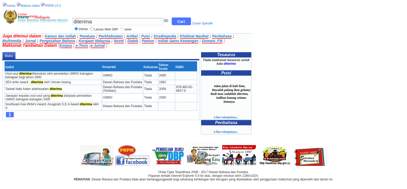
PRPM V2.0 (53, 6)
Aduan (11, 6)
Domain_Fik (212, 41)
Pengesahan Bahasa (57, 41)
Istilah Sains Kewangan (178, 41)
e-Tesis (81, 45)
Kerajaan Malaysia (94, 41)
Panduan (87, 36)
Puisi (145, 36)
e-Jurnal (98, 45)
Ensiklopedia (165, 36)
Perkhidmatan (111, 36)
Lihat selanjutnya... (226, 117)
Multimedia (11, 41)
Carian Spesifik (202, 23)
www (128, 29)
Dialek (132, 41)
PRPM (83, 29)
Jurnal (30, 41)
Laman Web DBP (106, 29)
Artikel (132, 36)
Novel (119, 41)
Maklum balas (30, 6)
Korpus (65, 45)
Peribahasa (222, 36)
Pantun (148, 41)
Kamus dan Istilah (60, 36)
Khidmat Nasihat (194, 36)
